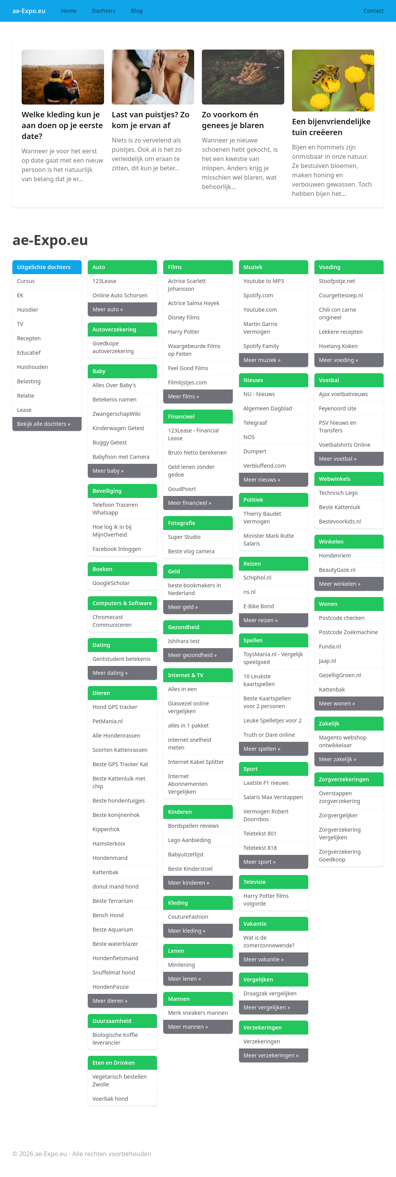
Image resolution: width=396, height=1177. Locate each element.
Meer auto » (107, 309)
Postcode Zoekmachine (348, 632)
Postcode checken (342, 617)
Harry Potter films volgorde (266, 899)
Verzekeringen (262, 1041)
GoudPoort (182, 488)
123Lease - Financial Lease (193, 434)
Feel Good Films (188, 368)
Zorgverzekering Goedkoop (340, 855)
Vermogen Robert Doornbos (266, 815)
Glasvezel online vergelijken (188, 707)
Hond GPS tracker (114, 706)
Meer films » (183, 396)
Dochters (104, 10)
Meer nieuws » (262, 479)
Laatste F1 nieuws (266, 782)
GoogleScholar (111, 583)
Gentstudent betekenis (121, 658)
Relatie (25, 395)
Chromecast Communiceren (111, 620)
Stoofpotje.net (337, 281)
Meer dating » (110, 672)
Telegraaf (255, 422)
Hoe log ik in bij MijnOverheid (111, 530)
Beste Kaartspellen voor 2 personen (267, 702)
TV (20, 324)
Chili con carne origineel (337, 313)
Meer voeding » (338, 360)
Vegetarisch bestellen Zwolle (119, 1080)
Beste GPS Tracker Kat (120, 764)
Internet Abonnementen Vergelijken (187, 783)
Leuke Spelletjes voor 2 (273, 720)
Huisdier (27, 309)
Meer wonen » (337, 703)
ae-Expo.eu (29, 11)
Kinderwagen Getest (118, 428)
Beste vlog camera (191, 551)
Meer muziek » (262, 360)
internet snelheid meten (189, 743)
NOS (249, 437)
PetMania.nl (107, 721)
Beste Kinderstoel (190, 868)
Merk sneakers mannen (198, 1012)
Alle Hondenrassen (116, 735)
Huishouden (32, 367)
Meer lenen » (184, 978)
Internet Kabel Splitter (196, 761)
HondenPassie (110, 986)
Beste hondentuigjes (118, 800)
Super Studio (184, 536)
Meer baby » (108, 470)
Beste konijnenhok (116, 814)
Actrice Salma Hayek (193, 303)
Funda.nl (330, 646)
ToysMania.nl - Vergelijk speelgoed (273, 658)
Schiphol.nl (257, 577)
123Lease (104, 281)
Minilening (181, 964)
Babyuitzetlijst (185, 854)
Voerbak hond (110, 1098)
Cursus (25, 281)
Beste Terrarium (112, 900)
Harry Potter (183, 331)
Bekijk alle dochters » (43, 423)
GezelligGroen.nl (340, 675)
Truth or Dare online (269, 734)
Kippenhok (106, 829)
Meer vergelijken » (267, 1007)
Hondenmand (110, 857)
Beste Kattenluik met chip (118, 782)
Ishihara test (184, 641)
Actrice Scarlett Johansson (187, 284)
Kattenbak (105, 872)
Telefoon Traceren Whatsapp (115, 508)
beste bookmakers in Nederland (194, 589)
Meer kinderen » (188, 882)
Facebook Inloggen (116, 548)
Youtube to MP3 (264, 281)
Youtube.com (260, 309)
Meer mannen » (188, 1026)
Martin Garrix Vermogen (261, 327)
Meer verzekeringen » (271, 1055)
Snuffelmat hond (113, 972)
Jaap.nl (327, 660)
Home (69, 10)
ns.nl (250, 591)
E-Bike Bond (259, 606)
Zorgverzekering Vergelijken (340, 833)
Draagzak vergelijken (270, 993)
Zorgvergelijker (338, 815)
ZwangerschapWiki (116, 413)
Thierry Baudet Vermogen (262, 517)
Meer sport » (260, 861)
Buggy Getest (109, 442)
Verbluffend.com (265, 465)
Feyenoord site (338, 408)
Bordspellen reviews (193, 825)
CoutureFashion (188, 916)
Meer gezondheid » (192, 655)
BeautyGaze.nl (337, 569)
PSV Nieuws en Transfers (338, 426)
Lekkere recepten (341, 331)
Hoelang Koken (338, 346)
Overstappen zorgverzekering (339, 797)
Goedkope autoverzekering (113, 347)
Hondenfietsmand (115, 958)
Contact (374, 10)
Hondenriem (335, 555)
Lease (24, 409)
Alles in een (182, 689)
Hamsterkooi (108, 843)
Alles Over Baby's (114, 385)
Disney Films (184, 317)
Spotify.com (258, 295)
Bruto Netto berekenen (197, 452)
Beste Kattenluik (339, 507)
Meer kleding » (186, 930)
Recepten (29, 338)
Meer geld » (183, 607)
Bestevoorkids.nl (340, 521)
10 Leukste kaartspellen (259, 680)
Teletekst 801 (260, 833)
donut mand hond (115, 886)
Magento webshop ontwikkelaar (343, 741)
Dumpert (255, 451)
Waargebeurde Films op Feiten (194, 349)
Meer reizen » (261, 620)
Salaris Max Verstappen (273, 797)
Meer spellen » (262, 748)
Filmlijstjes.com (187, 382)
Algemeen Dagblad (268, 408)
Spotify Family (261, 346)
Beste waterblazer (115, 943)
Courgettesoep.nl (341, 295)
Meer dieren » (110, 1000)
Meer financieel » (189, 502)
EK (20, 295)
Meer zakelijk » (338, 759)
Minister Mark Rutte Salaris (269, 539)
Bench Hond (108, 915)
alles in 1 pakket (188, 725)
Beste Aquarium (112, 929)
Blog (137, 10)
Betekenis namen (114, 399)
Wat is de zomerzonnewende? (269, 941)
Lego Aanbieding (189, 840)
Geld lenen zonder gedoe (191, 470)
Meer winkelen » (339, 583)
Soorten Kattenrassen (119, 749)
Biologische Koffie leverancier (115, 1038)
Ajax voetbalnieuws (343, 394)
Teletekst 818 (260, 847)
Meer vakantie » (264, 959)
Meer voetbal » (338, 458)
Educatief (29, 352)
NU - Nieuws (259, 394)
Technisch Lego (338, 492)
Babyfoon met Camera (120, 456)
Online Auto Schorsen (119, 295)
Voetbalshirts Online (344, 444)
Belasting (29, 381)
